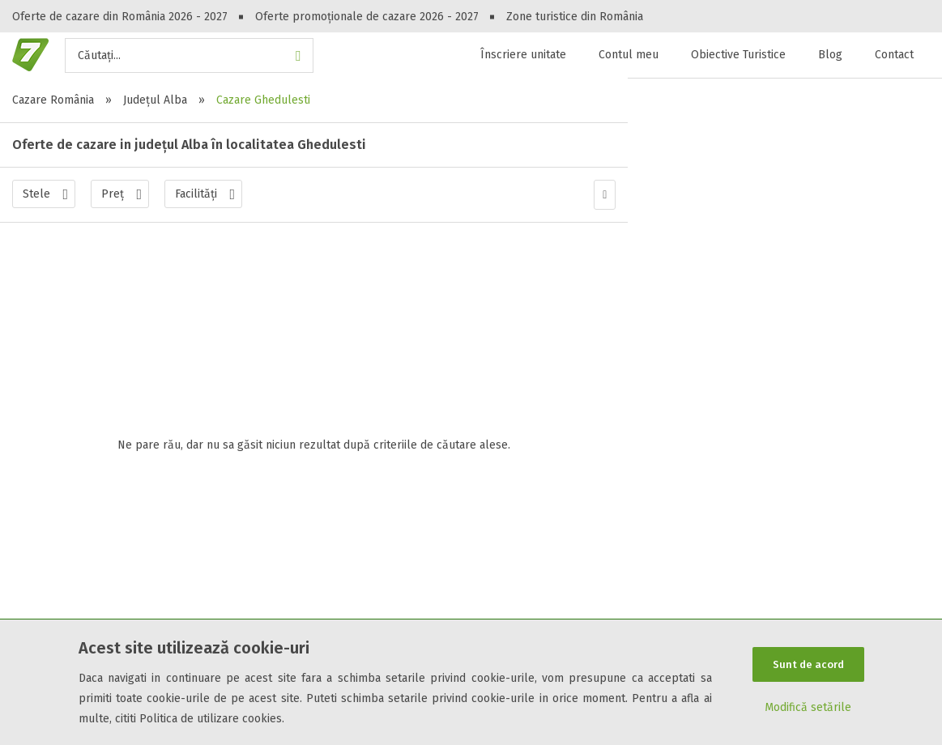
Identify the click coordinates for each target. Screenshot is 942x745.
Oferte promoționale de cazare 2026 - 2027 (367, 16)
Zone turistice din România (574, 16)
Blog (830, 55)
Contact (894, 55)
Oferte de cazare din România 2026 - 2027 (120, 16)
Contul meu (629, 55)
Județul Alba (155, 100)
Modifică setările (808, 708)
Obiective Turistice (738, 55)
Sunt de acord (808, 664)
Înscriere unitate (523, 55)
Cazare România (53, 100)
